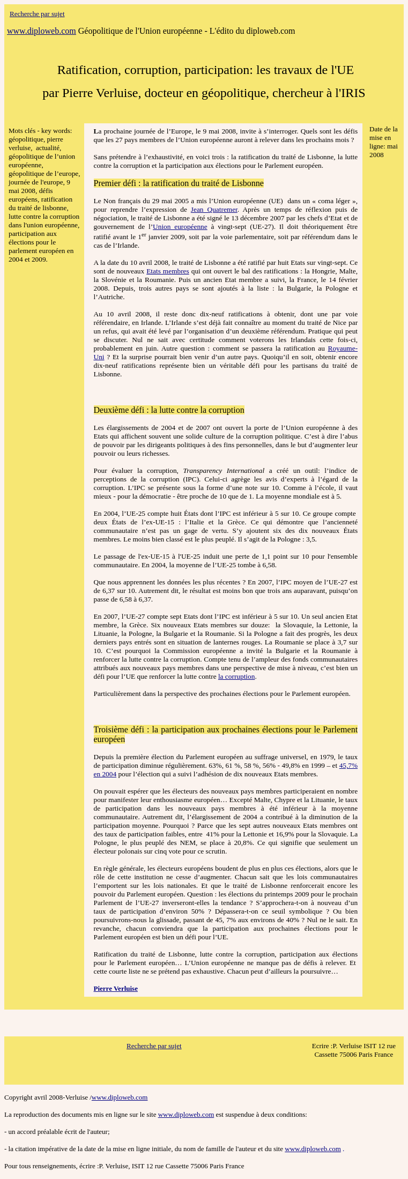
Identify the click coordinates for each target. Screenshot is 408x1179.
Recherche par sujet (154, 1046)
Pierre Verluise (116, 988)
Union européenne (180, 227)
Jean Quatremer (214, 209)
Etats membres (167, 271)
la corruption (236, 676)
